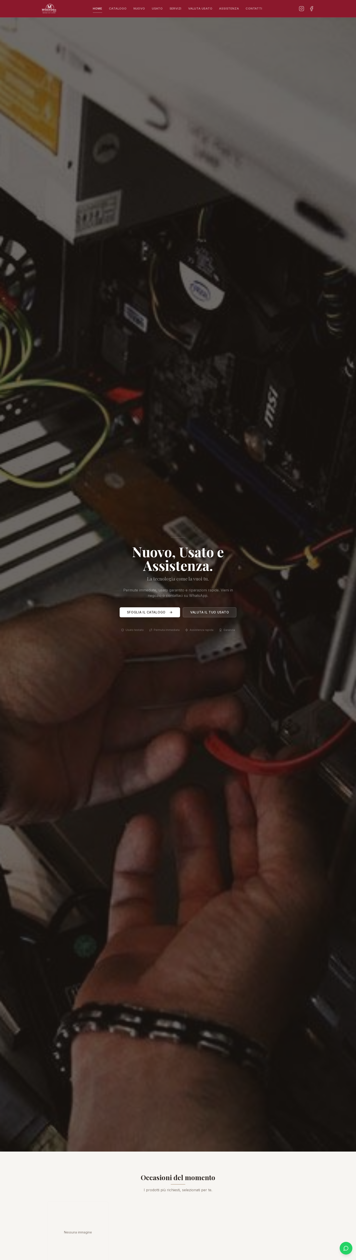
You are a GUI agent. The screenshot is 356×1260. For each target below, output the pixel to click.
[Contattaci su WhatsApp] (346, 1248)
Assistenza (229, 8)
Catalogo (118, 8)
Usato (157, 8)
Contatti (254, 8)
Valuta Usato (200, 8)
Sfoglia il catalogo (150, 613)
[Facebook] (311, 8)
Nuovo (139, 8)
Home (97, 10)
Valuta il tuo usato (209, 613)
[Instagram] (301, 8)
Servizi (175, 8)
